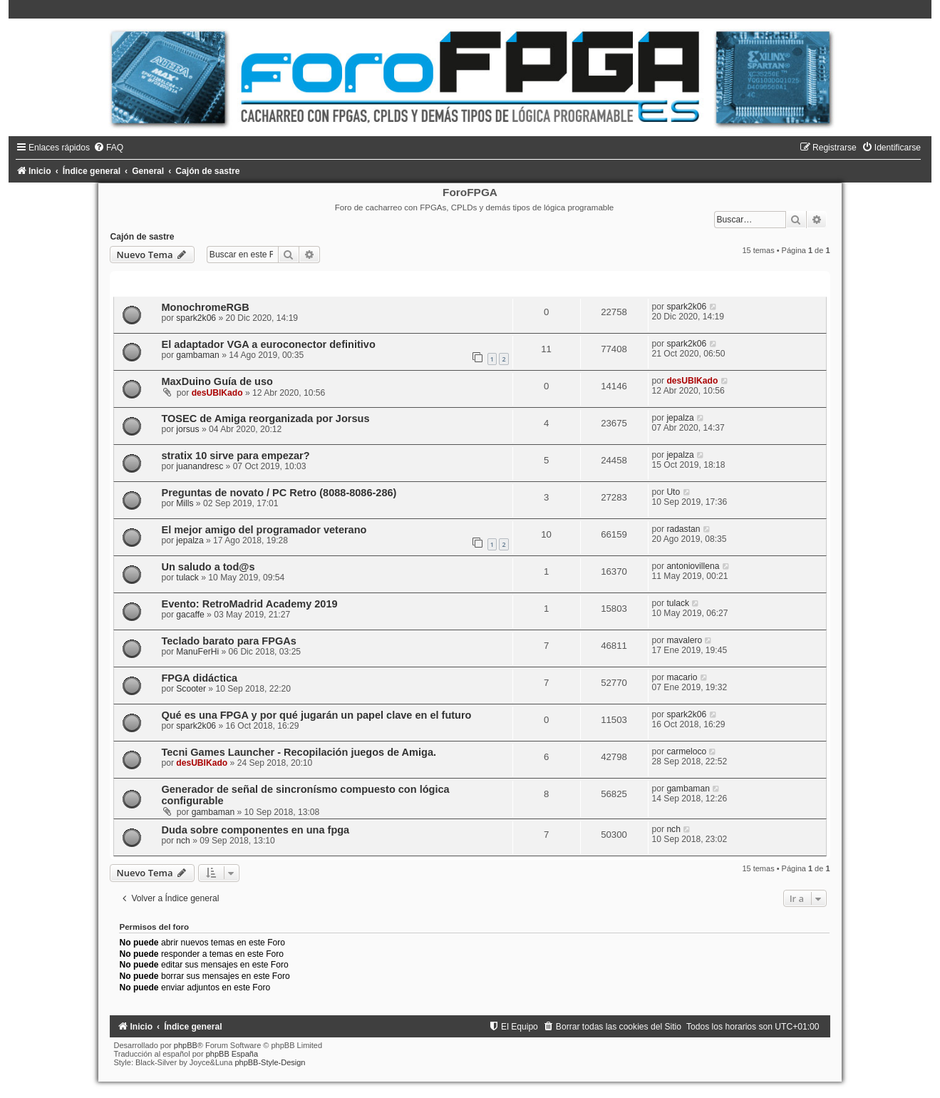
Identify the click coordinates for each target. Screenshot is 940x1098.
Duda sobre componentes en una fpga (255, 830)
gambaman (197, 355)
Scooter (191, 689)
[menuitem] (108, 148)
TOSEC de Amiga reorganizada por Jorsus (265, 418)
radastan (683, 529)
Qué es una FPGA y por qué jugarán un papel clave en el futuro (316, 715)
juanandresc (199, 466)
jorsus (187, 429)
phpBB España (232, 1054)
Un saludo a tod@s (207, 567)
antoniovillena (692, 566)
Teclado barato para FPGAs (228, 641)
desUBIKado (217, 393)
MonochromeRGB (205, 307)
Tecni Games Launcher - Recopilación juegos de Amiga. (298, 752)
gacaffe (190, 615)
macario (681, 677)
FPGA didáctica (199, 678)
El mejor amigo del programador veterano (263, 529)
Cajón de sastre (142, 237)
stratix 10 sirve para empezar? (235, 455)
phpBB (185, 1045)
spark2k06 (196, 318)
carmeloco (686, 751)
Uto (673, 492)
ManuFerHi (197, 652)
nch (183, 841)
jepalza (679, 418)
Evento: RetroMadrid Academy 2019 (249, 604)
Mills (184, 503)
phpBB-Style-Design (269, 1062)
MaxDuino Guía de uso (216, 381)
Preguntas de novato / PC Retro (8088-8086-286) (278, 492)
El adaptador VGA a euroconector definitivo (268, 344)
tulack (187, 578)
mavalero (684, 640)
